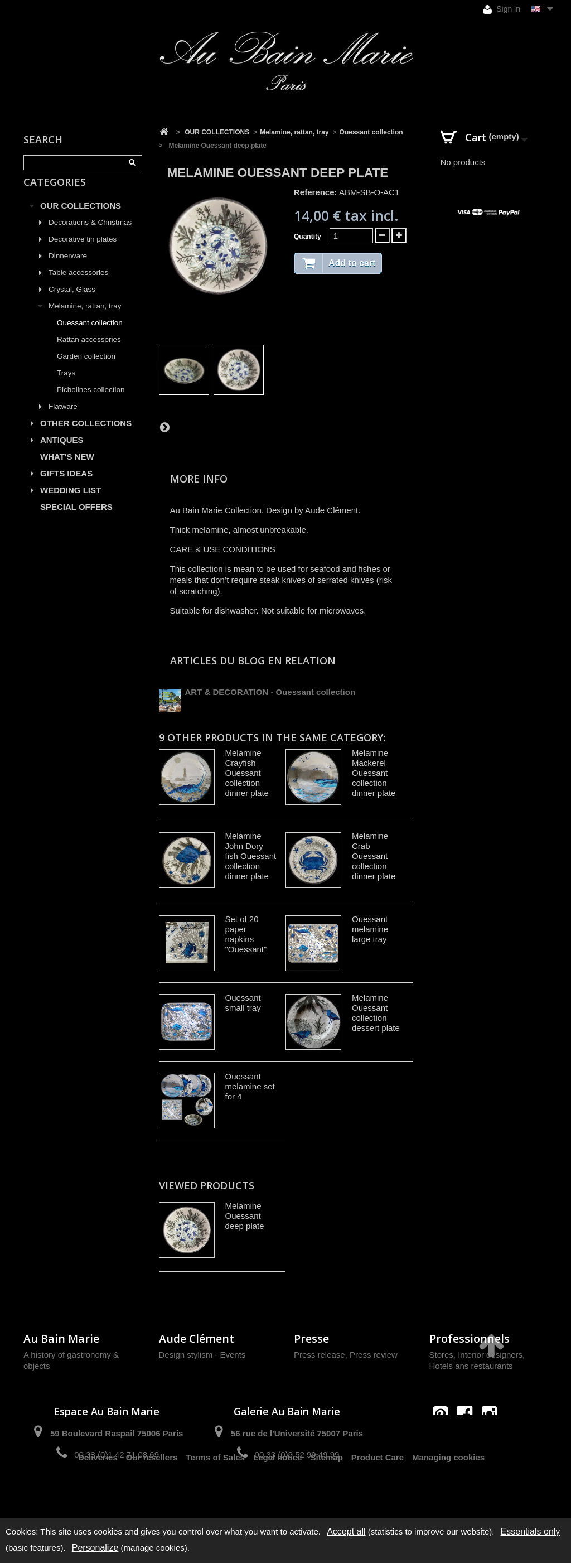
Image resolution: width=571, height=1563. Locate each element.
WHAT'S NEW (67, 469)
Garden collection (86, 369)
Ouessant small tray (243, 1002)
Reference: (315, 192)
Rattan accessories (89, 352)
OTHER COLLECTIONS (86, 436)
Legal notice (277, 1494)
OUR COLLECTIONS (80, 218)
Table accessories (78, 285)
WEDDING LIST (70, 503)
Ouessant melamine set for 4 (250, 1086)
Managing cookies (448, 1494)
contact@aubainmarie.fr (468, 1438)
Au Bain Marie (61, 1338)
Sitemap (327, 1494)
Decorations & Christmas (90, 235)
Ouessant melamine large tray (370, 929)
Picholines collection (91, 402)
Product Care (377, 1494)
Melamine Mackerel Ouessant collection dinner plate (373, 773)
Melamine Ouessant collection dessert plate (376, 1013)
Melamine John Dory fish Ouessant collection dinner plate (251, 856)
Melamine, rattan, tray (85, 319)
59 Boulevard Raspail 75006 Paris (116, 1433)
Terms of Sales (215, 1494)
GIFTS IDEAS (66, 486)
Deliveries (98, 1494)
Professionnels (469, 1338)
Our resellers (152, 1494)
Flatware (63, 419)
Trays (66, 386)
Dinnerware (68, 268)
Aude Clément (196, 1338)
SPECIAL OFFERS (76, 519)
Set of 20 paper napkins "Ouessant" (246, 934)
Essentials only (530, 1531)
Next (164, 426)
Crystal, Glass (72, 302)
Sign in (501, 9)
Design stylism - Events (202, 1354)
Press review (374, 1354)
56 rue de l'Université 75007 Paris (297, 1433)
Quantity (307, 236)
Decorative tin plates (83, 252)
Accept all (346, 1531)
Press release (319, 1354)
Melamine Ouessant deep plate (244, 1216)
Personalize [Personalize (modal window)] (95, 1547)
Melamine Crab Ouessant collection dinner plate (373, 856)
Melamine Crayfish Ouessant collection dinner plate (247, 773)
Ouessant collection (90, 335)
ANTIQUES (62, 452)
